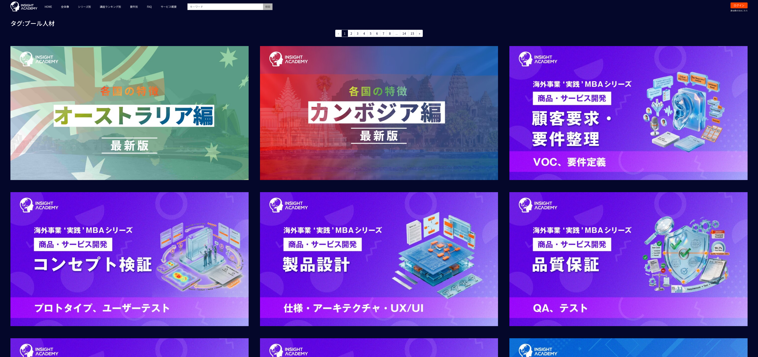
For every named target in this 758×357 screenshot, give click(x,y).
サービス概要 (169, 7)
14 (404, 33)
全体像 (65, 7)
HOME (48, 7)
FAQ (149, 7)
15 (412, 33)
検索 (267, 7)
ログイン (739, 5)
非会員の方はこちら (739, 10)
